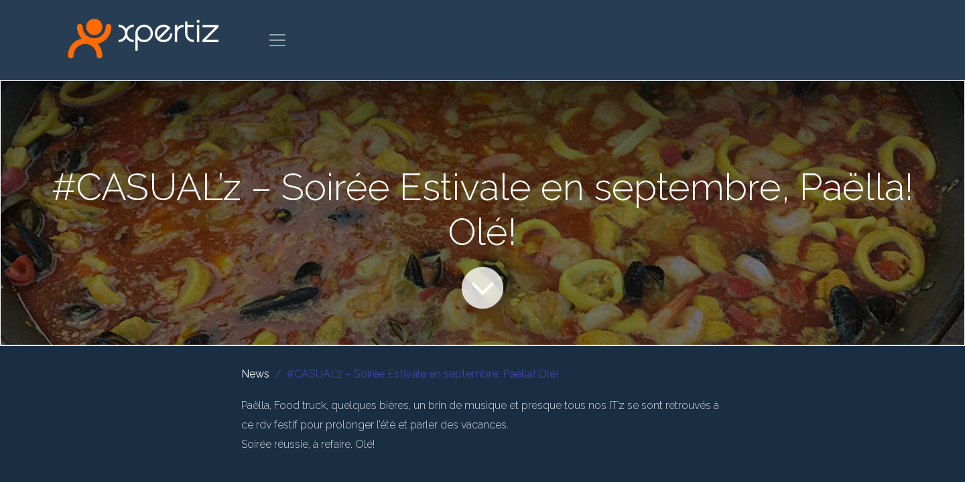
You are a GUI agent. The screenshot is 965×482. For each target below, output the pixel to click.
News (255, 374)
